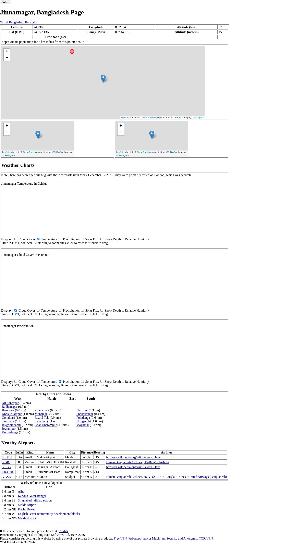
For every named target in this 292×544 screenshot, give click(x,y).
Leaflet (124, 117)
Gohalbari (8, 417)
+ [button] (6, 52)
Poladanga (83, 417)
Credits (63, 531)
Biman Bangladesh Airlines (124, 462)
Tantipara (8, 421)
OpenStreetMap (150, 117)
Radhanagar (9, 406)
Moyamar (82, 425)
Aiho (21, 491)
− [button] (6, 58)
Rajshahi (30, 22)
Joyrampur (9, 428)
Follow (6, 2)
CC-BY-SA (176, 117)
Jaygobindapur (11, 425)
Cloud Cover (27, 239)
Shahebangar (84, 414)
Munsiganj (41, 414)
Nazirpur (82, 410)
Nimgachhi (83, 421)
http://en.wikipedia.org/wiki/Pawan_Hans (133, 457)
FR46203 (8, 472)
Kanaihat (40, 421)
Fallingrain (199, 117)
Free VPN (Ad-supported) (131, 538)
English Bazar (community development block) (49, 514)
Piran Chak (42, 410)
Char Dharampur (46, 425)
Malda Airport (27, 505)
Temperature (49, 239)
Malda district (27, 518)
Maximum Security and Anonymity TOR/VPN (182, 538)
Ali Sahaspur (10, 403)
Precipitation (71, 239)
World (4, 22)
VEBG (6, 467)
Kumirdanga (10, 432)
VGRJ (6, 462)
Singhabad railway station (35, 500)
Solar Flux (92, 239)
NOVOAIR (151, 477)
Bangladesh (16, 22)
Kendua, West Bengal (32, 496)
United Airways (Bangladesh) (207, 477)
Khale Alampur (12, 414)
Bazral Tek (42, 417)
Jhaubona (8, 410)
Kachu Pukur (26, 509)
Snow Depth (113, 239)
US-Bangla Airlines (156, 462)
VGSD (6, 477)
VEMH (7, 457)
